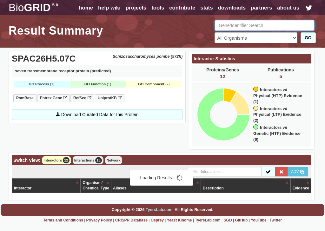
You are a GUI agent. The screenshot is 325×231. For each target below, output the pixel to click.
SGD (228, 220)
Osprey (157, 220)
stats (206, 8)
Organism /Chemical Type (96, 185)
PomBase (25, 98)
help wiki (109, 8)
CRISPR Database (131, 220)
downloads (232, 8)
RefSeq (82, 98)
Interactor (22, 188)
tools (157, 8)
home (86, 8)
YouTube (259, 220)
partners (261, 8)
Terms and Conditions (63, 220)
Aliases (119, 188)
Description (213, 188)
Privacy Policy (99, 220)
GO (308, 37)
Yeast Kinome (179, 220)
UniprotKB (110, 98)
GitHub (241, 220)
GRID (33, 7)
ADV (298, 171)
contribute (182, 8)
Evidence (300, 188)
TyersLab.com (159, 210)
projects (136, 8)
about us (288, 8)
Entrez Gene (53, 98)
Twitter (276, 220)
